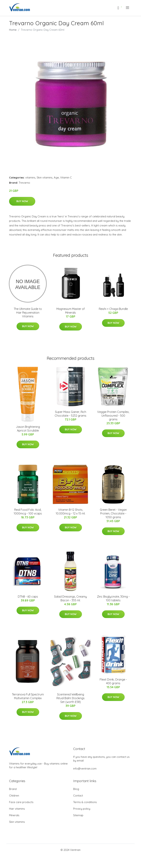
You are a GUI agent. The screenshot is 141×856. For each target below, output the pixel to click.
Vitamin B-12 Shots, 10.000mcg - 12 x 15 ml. (70, 511)
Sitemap (78, 815)
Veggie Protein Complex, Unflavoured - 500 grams (113, 415)
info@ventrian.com (84, 768)
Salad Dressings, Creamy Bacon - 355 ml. (70, 598)
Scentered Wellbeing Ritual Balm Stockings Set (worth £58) (70, 698)
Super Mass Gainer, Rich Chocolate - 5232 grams (70, 413)
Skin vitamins (45, 177)
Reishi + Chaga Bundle (113, 309)
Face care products (21, 802)
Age (56, 177)
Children (14, 795)
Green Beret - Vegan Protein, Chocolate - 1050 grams (113, 513)
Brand (13, 789)
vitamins (30, 177)
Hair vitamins (17, 808)
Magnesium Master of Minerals (70, 310)
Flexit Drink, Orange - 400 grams (113, 681)
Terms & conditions (85, 802)
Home (13, 29)
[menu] (128, 7)
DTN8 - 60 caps (28, 596)
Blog (76, 789)
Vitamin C (66, 177)
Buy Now (22, 201)
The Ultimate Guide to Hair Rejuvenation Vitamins (28, 312)
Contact (78, 795)
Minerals (14, 815)
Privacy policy (81, 808)
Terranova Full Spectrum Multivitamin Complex (28, 696)
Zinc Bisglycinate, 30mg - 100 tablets (113, 598)
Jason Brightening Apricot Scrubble (28, 428)
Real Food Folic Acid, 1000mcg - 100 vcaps (28, 511)
